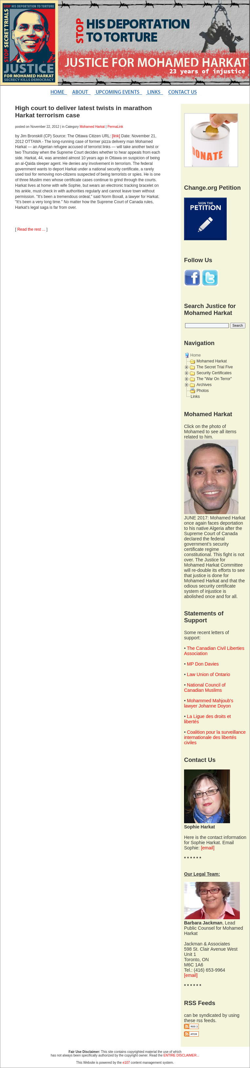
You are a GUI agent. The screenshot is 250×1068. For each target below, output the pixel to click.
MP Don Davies (203, 664)
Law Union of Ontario (208, 674)
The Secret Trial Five (215, 367)
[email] (207, 847)
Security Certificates (214, 373)
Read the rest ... (31, 229)
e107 (126, 1062)
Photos (203, 390)
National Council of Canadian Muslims (204, 687)
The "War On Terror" (214, 379)
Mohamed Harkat (92, 126)
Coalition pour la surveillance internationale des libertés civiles (215, 737)
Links (195, 396)
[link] (116, 136)
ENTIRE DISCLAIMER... (181, 1055)
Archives (204, 384)
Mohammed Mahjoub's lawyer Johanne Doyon (208, 703)
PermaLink (115, 126)
